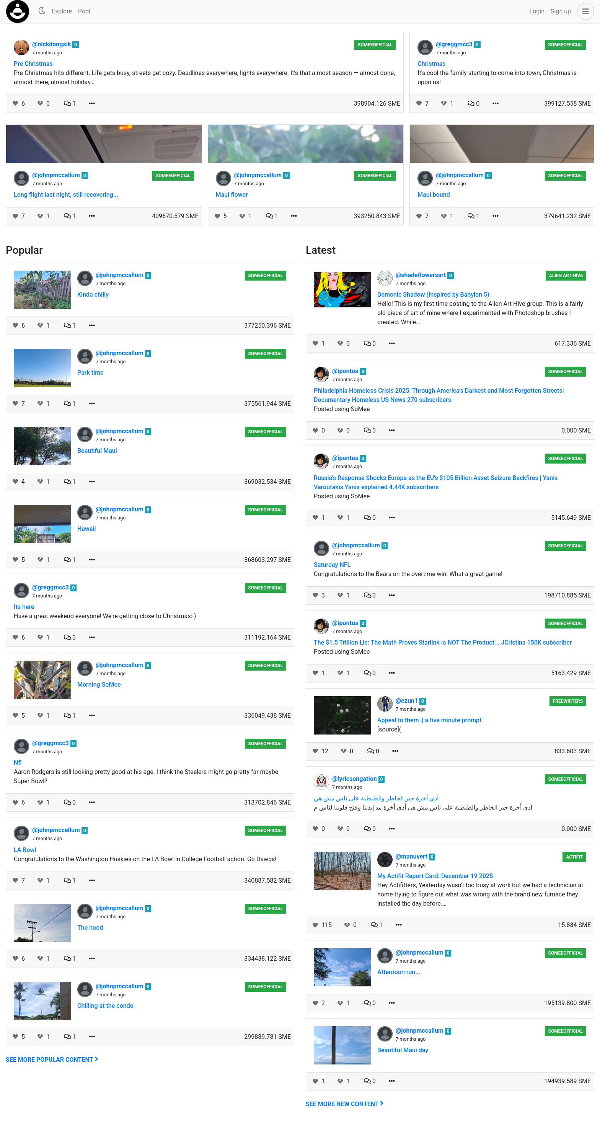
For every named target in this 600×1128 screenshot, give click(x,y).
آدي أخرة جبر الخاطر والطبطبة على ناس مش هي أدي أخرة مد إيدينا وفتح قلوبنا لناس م (423, 807)
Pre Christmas (33, 63)
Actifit (574, 857)
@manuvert (412, 856)
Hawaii (86, 528)
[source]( (389, 729)
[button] (584, 11)
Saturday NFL (332, 564)
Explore (62, 11)
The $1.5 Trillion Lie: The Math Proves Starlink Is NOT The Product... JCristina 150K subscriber (443, 642)
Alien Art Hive (566, 275)
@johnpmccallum (57, 175)
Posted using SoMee (342, 409)
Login (537, 11)
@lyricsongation (355, 778)
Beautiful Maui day (402, 1050)
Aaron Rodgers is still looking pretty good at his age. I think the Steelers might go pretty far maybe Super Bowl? (146, 776)
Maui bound (433, 194)
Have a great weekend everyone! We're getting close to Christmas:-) (105, 616)
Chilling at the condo (105, 1005)
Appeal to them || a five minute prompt (429, 720)
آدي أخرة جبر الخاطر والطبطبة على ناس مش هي (376, 798)
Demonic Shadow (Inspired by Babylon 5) (433, 294)
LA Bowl (25, 850)
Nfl (18, 762)
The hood (90, 927)
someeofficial (375, 44)
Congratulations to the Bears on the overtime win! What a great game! (408, 574)
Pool (84, 11)
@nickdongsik (52, 44)
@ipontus (346, 371)
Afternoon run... (399, 972)
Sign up (561, 11)
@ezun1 (407, 700)
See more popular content (52, 1059)
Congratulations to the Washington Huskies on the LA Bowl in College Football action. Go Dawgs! (145, 859)
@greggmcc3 (455, 44)
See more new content (345, 1104)
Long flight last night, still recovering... (66, 194)
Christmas (431, 63)
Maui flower (232, 194)
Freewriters (568, 701)
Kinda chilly (93, 294)
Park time (90, 372)
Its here (24, 607)
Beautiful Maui (97, 450)
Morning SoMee (99, 684)
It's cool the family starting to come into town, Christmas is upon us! (497, 77)
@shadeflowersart (421, 275)
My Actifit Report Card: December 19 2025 (435, 876)
